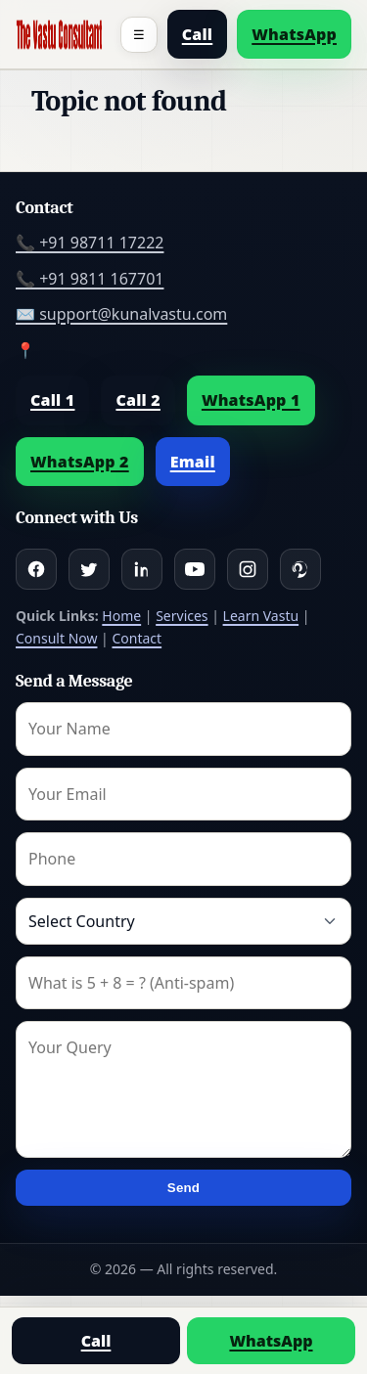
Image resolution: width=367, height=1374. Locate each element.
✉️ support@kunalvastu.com (121, 314)
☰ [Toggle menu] (139, 34)
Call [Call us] (96, 1341)
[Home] (59, 34)
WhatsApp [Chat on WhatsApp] (270, 1341)
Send (183, 1187)
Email (192, 461)
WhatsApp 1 (251, 400)
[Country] (183, 921)
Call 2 (137, 400)
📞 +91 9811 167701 (89, 278)
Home (121, 615)
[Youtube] (194, 569)
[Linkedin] (141, 569)
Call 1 (52, 400)
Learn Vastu (261, 615)
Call (197, 34)
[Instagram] (247, 569)
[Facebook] (36, 569)
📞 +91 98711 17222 (89, 242)
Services (181, 615)
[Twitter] (89, 569)
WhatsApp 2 (79, 461)
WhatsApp (294, 34)
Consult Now (56, 638)
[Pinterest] (300, 569)
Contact (136, 638)
